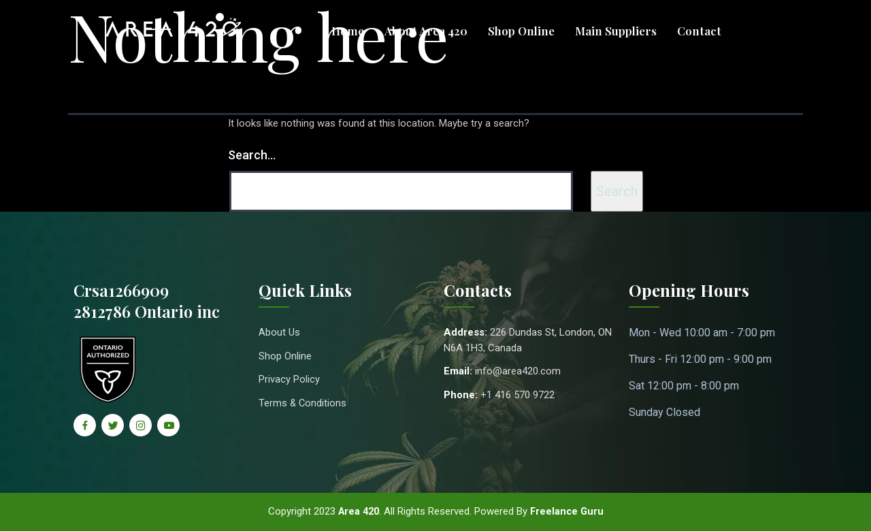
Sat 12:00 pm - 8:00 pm (684, 385)
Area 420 (357, 511)
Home (347, 30)
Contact (699, 30)
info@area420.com (518, 371)
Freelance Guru (568, 511)
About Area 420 (425, 30)
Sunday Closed (664, 412)
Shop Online (521, 30)
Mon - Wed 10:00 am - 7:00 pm (702, 332)
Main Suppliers (616, 30)
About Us (279, 332)
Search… (252, 155)
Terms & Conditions (303, 403)
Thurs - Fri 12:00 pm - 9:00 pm (700, 359)
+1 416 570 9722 (517, 395)
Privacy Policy (289, 379)
